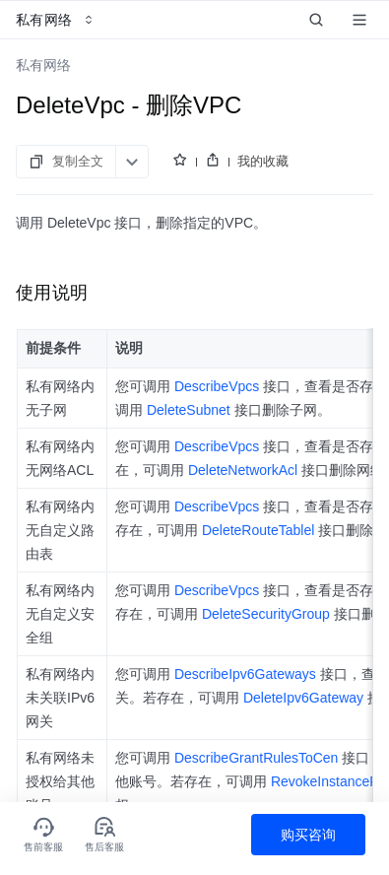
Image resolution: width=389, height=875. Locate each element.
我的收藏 (263, 161)
